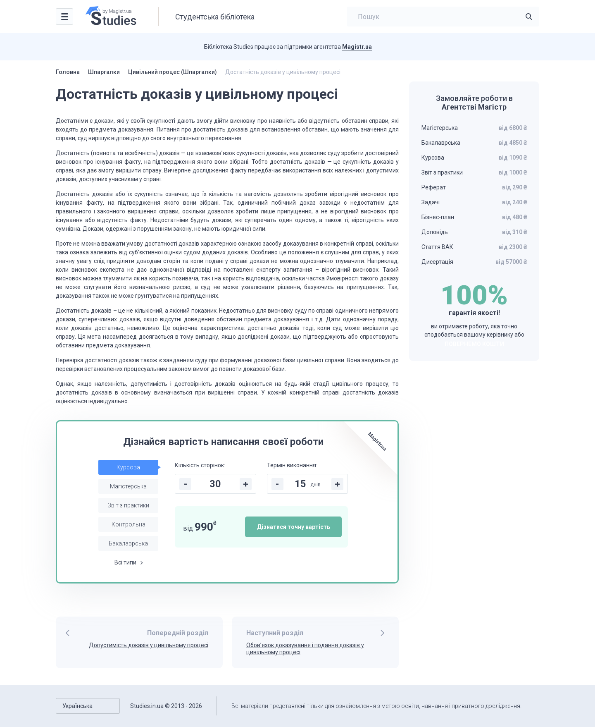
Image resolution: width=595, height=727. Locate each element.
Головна (68, 72)
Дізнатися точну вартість (293, 527)
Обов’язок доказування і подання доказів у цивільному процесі (305, 648)
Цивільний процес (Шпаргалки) (172, 72)
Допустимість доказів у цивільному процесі (148, 645)
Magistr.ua (357, 46)
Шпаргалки (104, 72)
